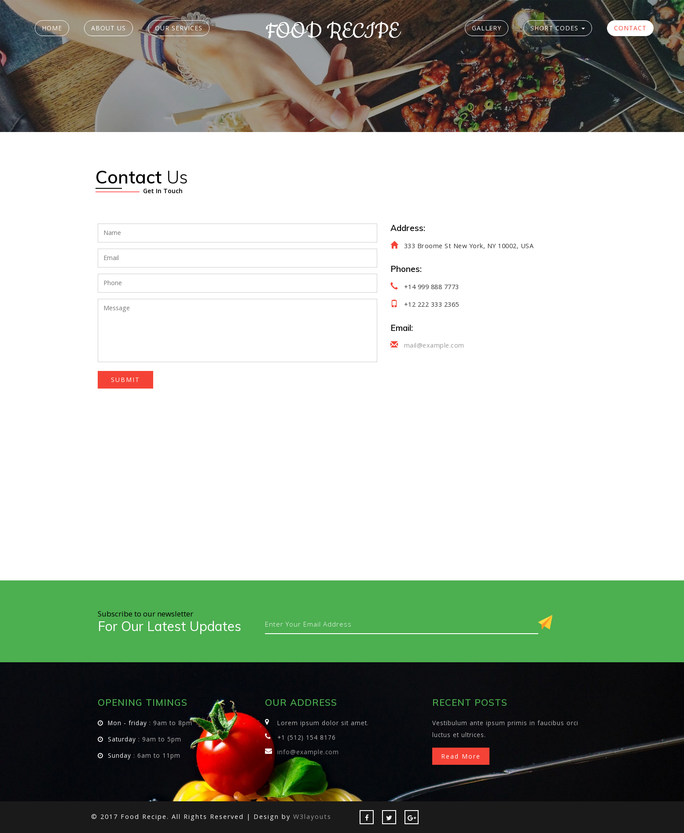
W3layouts (312, 816)
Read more (461, 756)
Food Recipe (332, 31)
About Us (108, 28)
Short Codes (557, 28)
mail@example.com (434, 345)
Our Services (178, 28)
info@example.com (308, 752)
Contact (630, 28)
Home (52, 28)
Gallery (486, 28)
